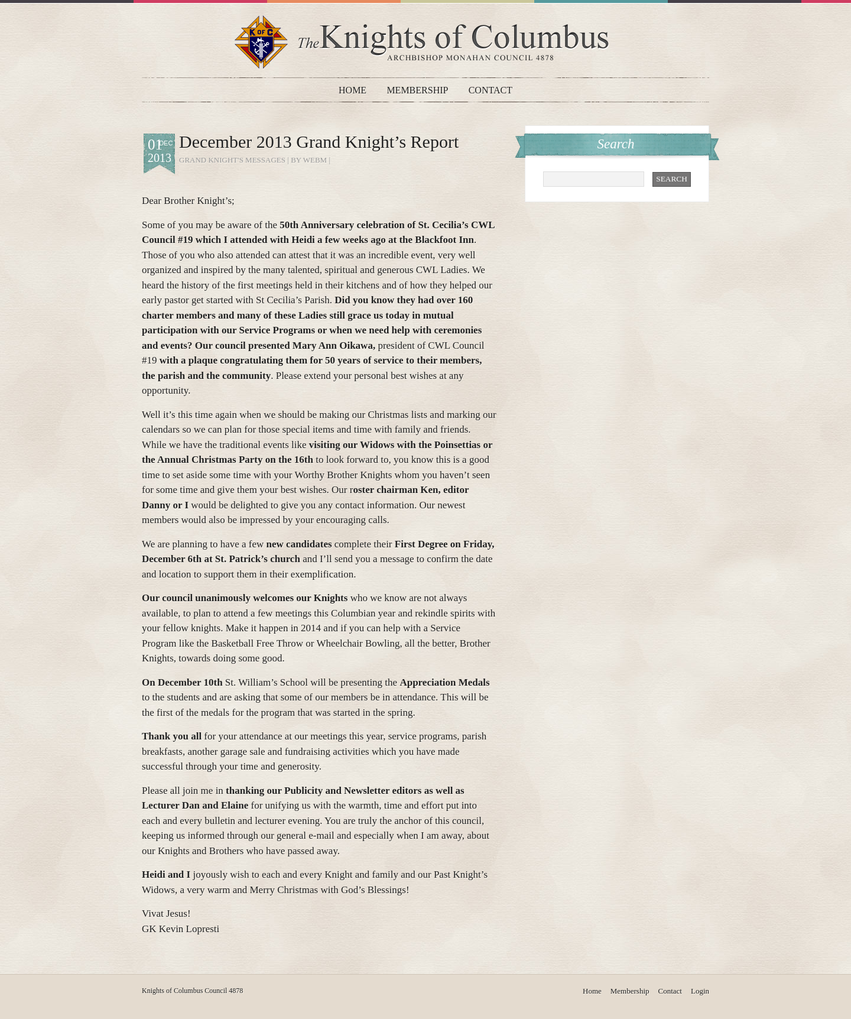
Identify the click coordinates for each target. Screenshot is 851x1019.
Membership (417, 90)
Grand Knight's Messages (232, 159)
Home (352, 90)
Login (700, 990)
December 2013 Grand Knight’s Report (319, 141)
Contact (490, 90)
